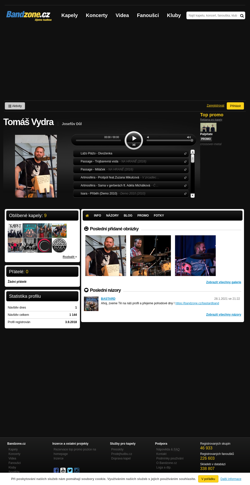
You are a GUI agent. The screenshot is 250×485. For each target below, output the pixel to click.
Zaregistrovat (215, 105)
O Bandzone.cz (166, 463)
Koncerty (97, 15)
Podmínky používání (170, 458)
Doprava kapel (121, 458)
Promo (143, 215)
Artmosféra (184, 177)
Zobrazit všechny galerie (223, 282)
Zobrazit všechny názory (223, 314)
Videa (122, 15)
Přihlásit (235, 106)
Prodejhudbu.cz (121, 454)
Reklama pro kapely (211, 119)
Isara (184, 193)
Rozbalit (70, 256)
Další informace (230, 479)
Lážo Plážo (184, 153)
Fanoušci (148, 15)
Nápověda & (168, 449)
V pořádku (208, 479)
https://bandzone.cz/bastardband (197, 303)
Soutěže (14, 472)
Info (97, 215)
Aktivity (15, 106)
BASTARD (108, 299)
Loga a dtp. (163, 467)
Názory (112, 215)
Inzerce (58, 458)
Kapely (69, 15)
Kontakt (161, 454)
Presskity (117, 449)
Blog (128, 215)
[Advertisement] (125, 63)
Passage (184, 161)
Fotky (159, 215)
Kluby (174, 15)
